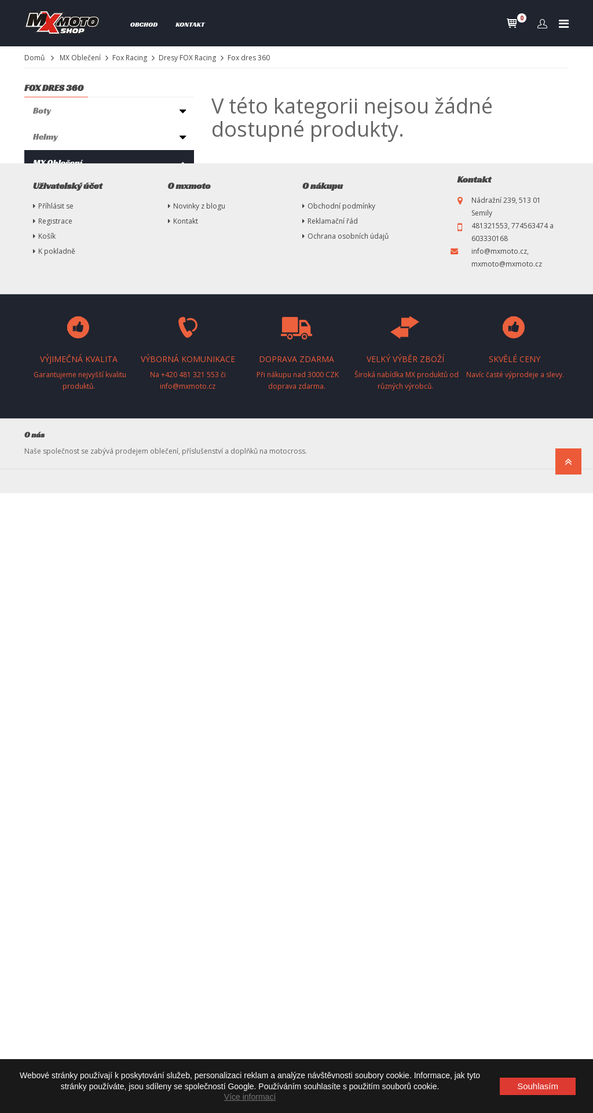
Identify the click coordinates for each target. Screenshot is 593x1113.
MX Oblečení (80, 58)
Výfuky (47, 521)
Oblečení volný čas (69, 443)
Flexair (62, 302)
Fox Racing (129, 58)
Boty (42, 110)
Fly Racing (53, 352)
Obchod (144, 24)
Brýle (43, 391)
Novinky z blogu (199, 826)
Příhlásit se (56, 826)
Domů (34, 58)
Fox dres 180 (71, 287)
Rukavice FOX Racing (80, 244)
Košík (47, 856)
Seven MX (52, 337)
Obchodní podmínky (341, 826)
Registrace (55, 841)
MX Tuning (53, 652)
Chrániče (51, 417)
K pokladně (56, 871)
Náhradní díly (59, 704)
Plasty (45, 678)
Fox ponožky (66, 214)
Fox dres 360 (72, 317)
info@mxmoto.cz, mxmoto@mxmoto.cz (506, 877)
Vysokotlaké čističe (71, 626)
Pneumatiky (57, 547)
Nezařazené (56, 730)
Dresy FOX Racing (187, 58)
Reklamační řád (333, 841)
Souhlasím (537, 1086)
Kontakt (189, 24)
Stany (44, 599)
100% (45, 367)
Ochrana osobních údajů (348, 856)
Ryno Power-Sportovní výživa (92, 469)
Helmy (45, 136)
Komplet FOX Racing (79, 229)
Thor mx (50, 186)
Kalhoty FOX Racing (78, 259)
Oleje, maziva (59, 573)
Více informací (250, 1096)
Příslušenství (59, 495)
